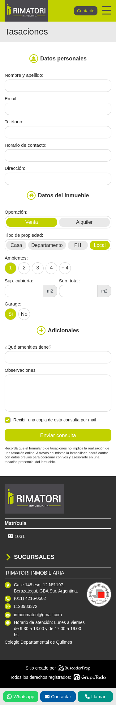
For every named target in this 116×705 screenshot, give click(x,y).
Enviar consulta (58, 435)
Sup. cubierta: (19, 280)
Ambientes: (16, 257)
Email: (11, 98)
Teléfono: (14, 121)
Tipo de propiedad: (24, 235)
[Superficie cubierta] (24, 291)
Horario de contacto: (25, 145)
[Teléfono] (58, 132)
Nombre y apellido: (24, 75)
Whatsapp (20, 696)
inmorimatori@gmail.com (38, 614)
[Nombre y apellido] (58, 86)
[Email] (58, 109)
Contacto (85, 10)
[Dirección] (58, 179)
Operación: (16, 212)
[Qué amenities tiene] (58, 357)
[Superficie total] (78, 291)
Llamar (95, 696)
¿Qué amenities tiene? (28, 347)
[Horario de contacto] (58, 155)
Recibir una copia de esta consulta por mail (50, 420)
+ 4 (65, 267)
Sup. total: (69, 280)
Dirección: (15, 168)
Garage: (13, 303)
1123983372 (25, 606)
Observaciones (20, 370)
